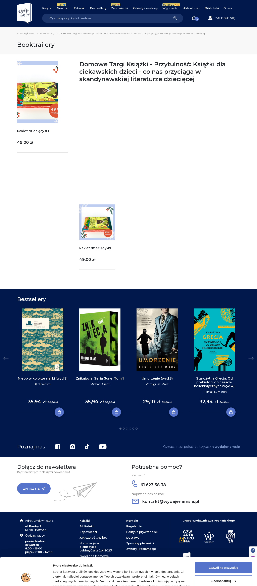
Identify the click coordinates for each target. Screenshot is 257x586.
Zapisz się (34, 488)
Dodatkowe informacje (69, 578)
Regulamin (134, 526)
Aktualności (191, 8)
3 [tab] (127, 429)
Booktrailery (47, 33)
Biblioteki (212, 8)
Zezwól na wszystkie (223, 543)
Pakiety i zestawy (145, 8)
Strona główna (25, 33)
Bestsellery (98, 8)
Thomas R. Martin (214, 392)
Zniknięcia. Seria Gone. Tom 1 (100, 378)
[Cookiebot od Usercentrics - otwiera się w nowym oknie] (26, 578)
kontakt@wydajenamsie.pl (165, 501)
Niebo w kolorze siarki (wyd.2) (42, 378)
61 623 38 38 (149, 484)
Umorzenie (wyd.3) (157, 378)
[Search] (104, 18)
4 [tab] (130, 429)
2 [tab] (124, 429)
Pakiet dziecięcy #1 (33, 131)
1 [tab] (120, 429)
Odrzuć (223, 570)
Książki (47, 8)
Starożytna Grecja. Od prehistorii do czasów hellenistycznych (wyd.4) (214, 382)
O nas (227, 8)
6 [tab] (137, 429)
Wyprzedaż (170, 8)
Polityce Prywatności (136, 567)
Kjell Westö (43, 384)
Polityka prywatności (142, 532)
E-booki (79, 8)
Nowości (63, 8)
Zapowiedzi (119, 8)
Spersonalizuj (223, 556)
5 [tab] (133, 429)
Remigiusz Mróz (157, 384)
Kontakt (132, 521)
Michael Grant (100, 384)
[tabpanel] (42, 360)
